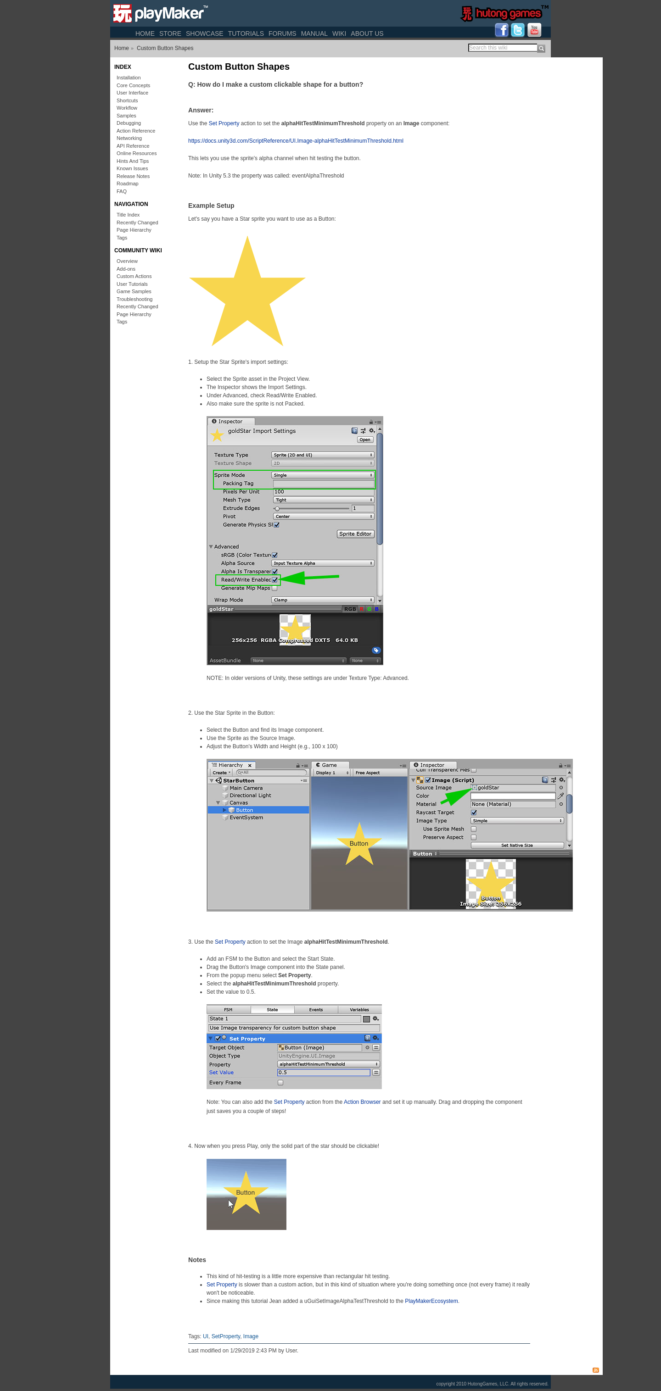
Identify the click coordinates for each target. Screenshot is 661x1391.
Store (170, 33)
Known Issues (132, 168)
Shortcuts (127, 100)
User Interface (132, 92)
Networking (129, 138)
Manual (314, 33)
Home (145, 33)
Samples (126, 115)
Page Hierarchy (134, 230)
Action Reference (136, 131)
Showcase (205, 33)
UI (205, 1336)
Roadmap (128, 183)
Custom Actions (134, 276)
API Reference (133, 146)
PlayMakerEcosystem (431, 1301)
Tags (122, 237)
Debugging (129, 123)
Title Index (128, 214)
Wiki (339, 33)
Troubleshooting (134, 299)
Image (250, 1336)
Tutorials (246, 33)
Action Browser (362, 1102)
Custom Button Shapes (165, 48)
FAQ (122, 191)
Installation (129, 77)
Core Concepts (133, 85)
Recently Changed (137, 222)
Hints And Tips (133, 161)
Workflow (127, 108)
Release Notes (133, 176)
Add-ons (126, 269)
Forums (283, 33)
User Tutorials (132, 284)
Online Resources (137, 153)
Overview (127, 261)
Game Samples (134, 291)
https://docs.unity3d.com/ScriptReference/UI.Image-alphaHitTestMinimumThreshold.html (295, 141)
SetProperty (226, 1336)
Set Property (224, 123)
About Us (367, 33)
